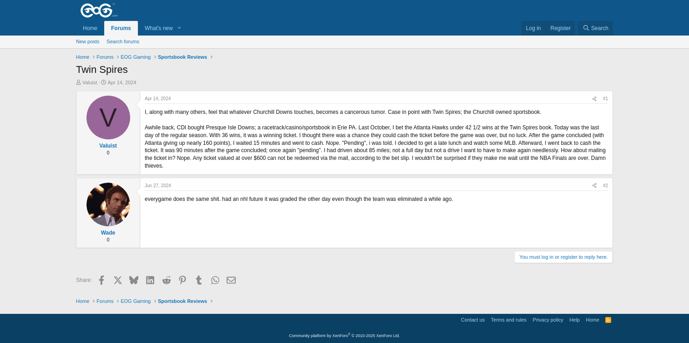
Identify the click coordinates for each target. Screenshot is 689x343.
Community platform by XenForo (344, 335)
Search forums (122, 41)
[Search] (595, 28)
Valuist (89, 82)
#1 (605, 98)
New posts (87, 41)
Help (574, 320)
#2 (605, 185)
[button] (179, 28)
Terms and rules (509, 320)
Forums (121, 28)
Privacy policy (548, 320)
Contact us (473, 320)
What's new (159, 28)
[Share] (594, 98)
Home (90, 28)
